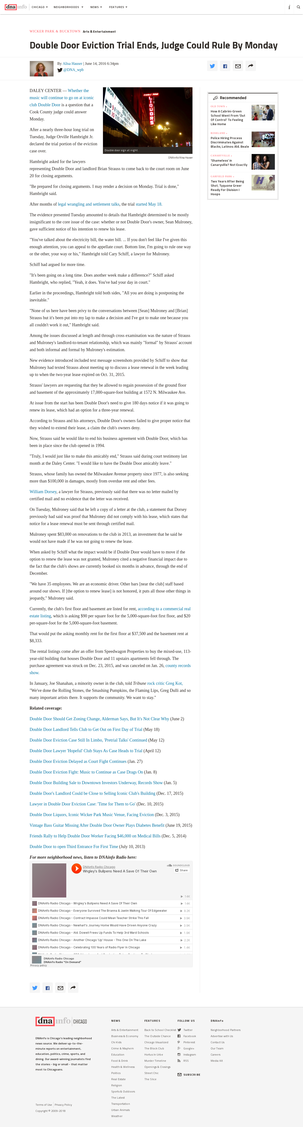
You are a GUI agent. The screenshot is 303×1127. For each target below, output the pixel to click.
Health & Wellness (123, 1067)
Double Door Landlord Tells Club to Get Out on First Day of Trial (86, 729)
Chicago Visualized (156, 1042)
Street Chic (151, 1073)
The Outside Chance (157, 1036)
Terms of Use (44, 1104)
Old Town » (219, 106)
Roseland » (219, 133)
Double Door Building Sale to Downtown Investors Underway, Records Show (96, 782)
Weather (116, 1116)
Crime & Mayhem (122, 1048)
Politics (115, 1073)
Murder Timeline (155, 1060)
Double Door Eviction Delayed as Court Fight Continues (79, 761)
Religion (116, 1085)
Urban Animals (120, 1110)
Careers (215, 1054)
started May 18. (149, 204)
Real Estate (118, 1079)
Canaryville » (221, 155)
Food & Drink (119, 1060)
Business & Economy (124, 1036)
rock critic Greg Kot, (165, 683)
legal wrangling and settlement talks (88, 204)
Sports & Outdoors (123, 1091)
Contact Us (217, 1042)
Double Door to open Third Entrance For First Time (74, 846)
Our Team (217, 1048)
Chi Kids (116, 1042)
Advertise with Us (222, 1036)
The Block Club (154, 1048)
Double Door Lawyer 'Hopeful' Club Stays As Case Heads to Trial (86, 750)
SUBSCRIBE (189, 1074)
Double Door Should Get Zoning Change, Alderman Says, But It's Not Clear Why (100, 718)
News (96, 7)
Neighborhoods (68, 7)
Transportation (120, 1103)
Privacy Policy (63, 1104)
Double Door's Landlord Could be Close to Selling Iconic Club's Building (93, 793)
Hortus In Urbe (153, 1054)
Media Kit (217, 1060)
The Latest (118, 1097)
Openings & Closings (157, 1067)
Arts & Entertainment (99, 31)
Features (118, 7)
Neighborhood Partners (226, 1030)
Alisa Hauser (72, 64)
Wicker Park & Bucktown (55, 31)
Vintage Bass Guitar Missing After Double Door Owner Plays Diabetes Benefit (97, 825)
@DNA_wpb (73, 70)
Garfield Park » (222, 176)
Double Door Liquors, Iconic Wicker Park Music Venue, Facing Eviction (92, 814)
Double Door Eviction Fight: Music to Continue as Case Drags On (87, 772)
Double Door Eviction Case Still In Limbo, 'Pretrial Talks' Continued (89, 740)
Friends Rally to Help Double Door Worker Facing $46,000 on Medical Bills (96, 836)
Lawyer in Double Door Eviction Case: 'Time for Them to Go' (82, 804)
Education (117, 1054)
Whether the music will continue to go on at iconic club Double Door (62, 97)
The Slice (150, 1079)
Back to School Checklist (160, 1030)
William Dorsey (43, 491)
